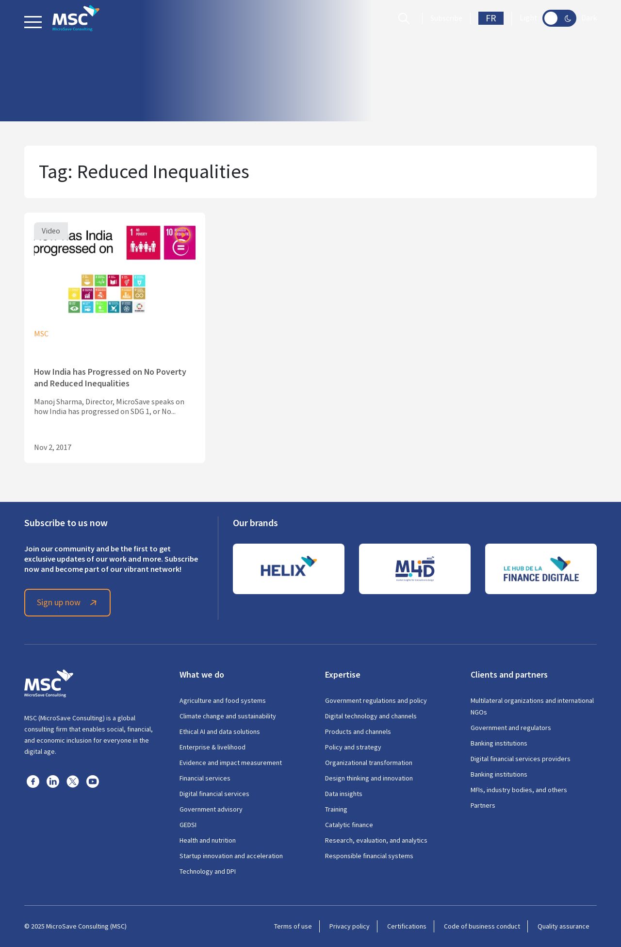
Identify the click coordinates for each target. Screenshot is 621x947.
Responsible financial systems (369, 855)
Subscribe (446, 18)
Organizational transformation (368, 762)
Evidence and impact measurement (231, 762)
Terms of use (293, 926)
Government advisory (211, 809)
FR (491, 18)
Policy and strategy (353, 747)
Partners (483, 805)
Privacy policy (349, 926)
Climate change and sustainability (228, 716)
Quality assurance (563, 926)
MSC (41, 334)
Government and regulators (511, 727)
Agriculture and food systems (223, 700)
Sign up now (68, 602)
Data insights (343, 793)
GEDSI (188, 824)
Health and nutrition (208, 840)
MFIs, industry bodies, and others (519, 789)
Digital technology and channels (371, 716)
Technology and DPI (208, 871)
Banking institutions (499, 743)
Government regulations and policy (376, 700)
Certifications (406, 926)
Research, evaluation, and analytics (376, 840)
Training (336, 809)
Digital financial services (214, 793)
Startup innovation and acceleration (231, 855)
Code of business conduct (482, 926)
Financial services (205, 778)
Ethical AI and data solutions (220, 731)
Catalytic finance (349, 824)
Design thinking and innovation (369, 778)
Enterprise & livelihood (212, 747)
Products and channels (358, 731)
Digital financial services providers (521, 758)
